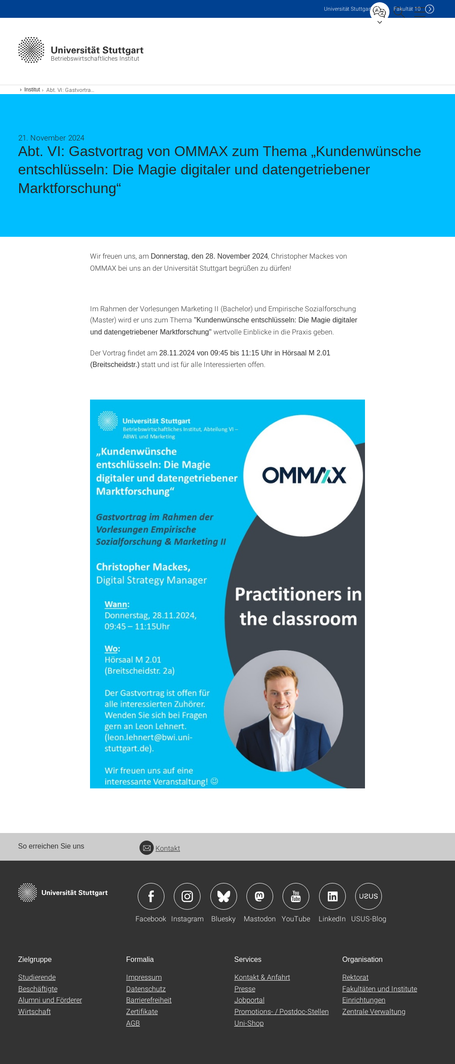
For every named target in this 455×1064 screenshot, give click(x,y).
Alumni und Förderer (50, 999)
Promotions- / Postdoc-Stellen (281, 1011)
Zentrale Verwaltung (374, 1011)
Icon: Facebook (151, 896)
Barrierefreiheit (149, 999)
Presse (244, 988)
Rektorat (355, 977)
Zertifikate (142, 1011)
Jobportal (249, 999)
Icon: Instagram (187, 896)
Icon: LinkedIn (332, 896)
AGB (133, 1022)
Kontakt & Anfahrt (262, 977)
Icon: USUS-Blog (368, 896)
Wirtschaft (34, 1011)
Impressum (144, 977)
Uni (348, 8)
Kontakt (159, 848)
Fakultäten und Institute (379, 988)
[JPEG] (227, 594)
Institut (32, 90)
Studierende (37, 977)
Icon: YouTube (296, 896)
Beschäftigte (37, 988)
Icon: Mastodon (259, 896)
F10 (407, 8)
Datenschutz (146, 988)
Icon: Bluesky (223, 896)
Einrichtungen (363, 999)
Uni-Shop (249, 1022)
